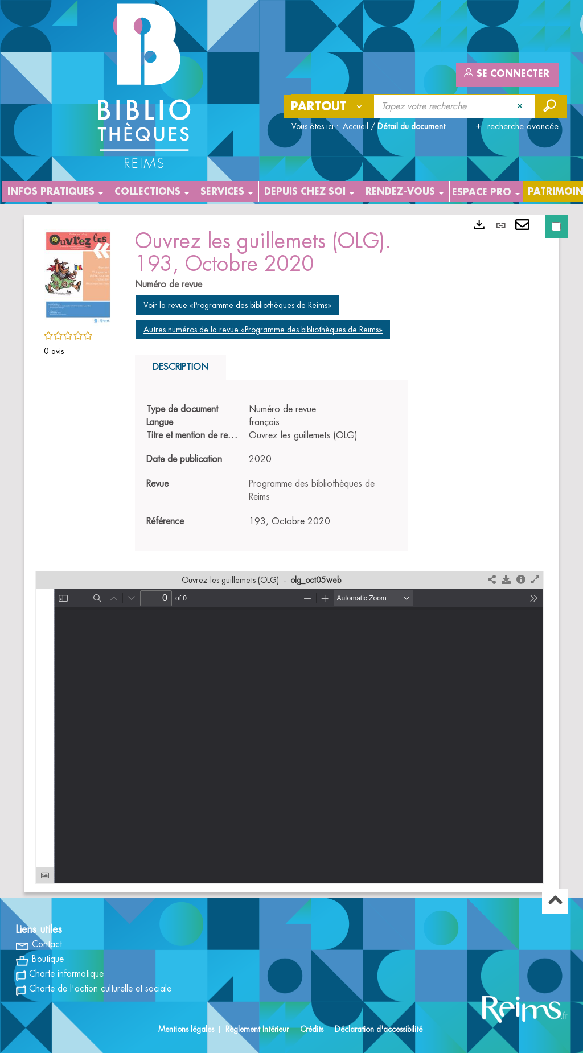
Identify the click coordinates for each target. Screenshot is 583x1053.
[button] (78, 275)
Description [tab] (180, 367)
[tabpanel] (271, 465)
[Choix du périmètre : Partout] (329, 106)
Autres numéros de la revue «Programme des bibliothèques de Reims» (263, 330)
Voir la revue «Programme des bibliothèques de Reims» (237, 305)
